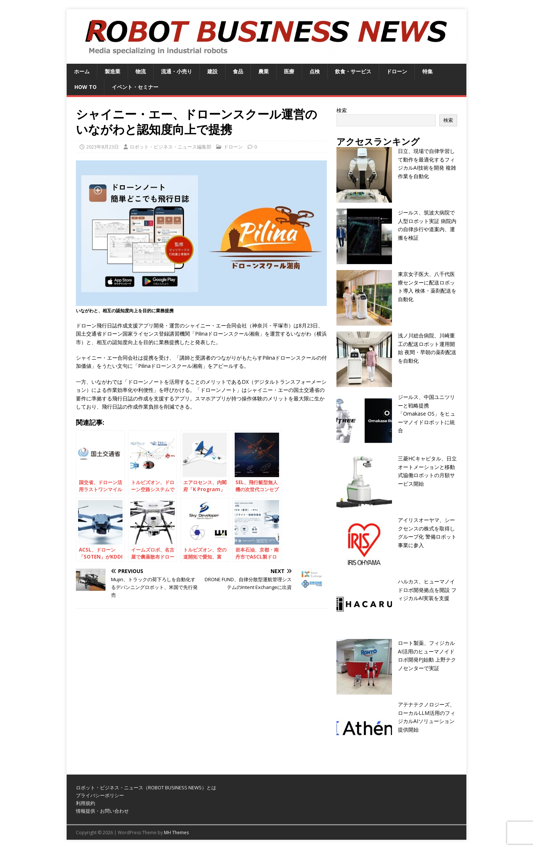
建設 (212, 71)
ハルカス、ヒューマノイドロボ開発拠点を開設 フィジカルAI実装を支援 (427, 590)
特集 (427, 71)
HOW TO (85, 86)
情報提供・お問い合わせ (102, 811)
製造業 (112, 71)
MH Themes (176, 832)
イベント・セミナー (135, 86)
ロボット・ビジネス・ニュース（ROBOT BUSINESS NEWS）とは (146, 787)
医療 (289, 71)
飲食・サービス (353, 71)
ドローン (396, 71)
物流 (140, 71)
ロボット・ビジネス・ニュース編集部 (170, 146)
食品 (238, 71)
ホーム (82, 71)
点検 (314, 71)
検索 (341, 110)
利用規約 (85, 803)
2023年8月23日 (102, 146)
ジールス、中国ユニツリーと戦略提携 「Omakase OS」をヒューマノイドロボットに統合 (426, 413)
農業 (263, 71)
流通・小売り (176, 71)
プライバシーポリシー (100, 795)
